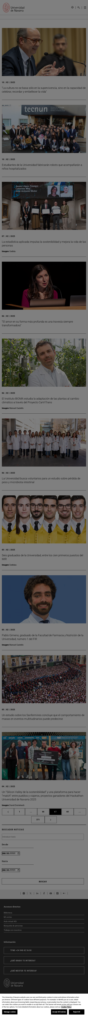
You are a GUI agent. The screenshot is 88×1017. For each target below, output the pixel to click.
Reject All (76, 1012)
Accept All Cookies (59, 1012)
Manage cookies (10, 1012)
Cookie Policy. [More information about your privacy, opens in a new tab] (66, 1007)
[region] (44, 1005)
